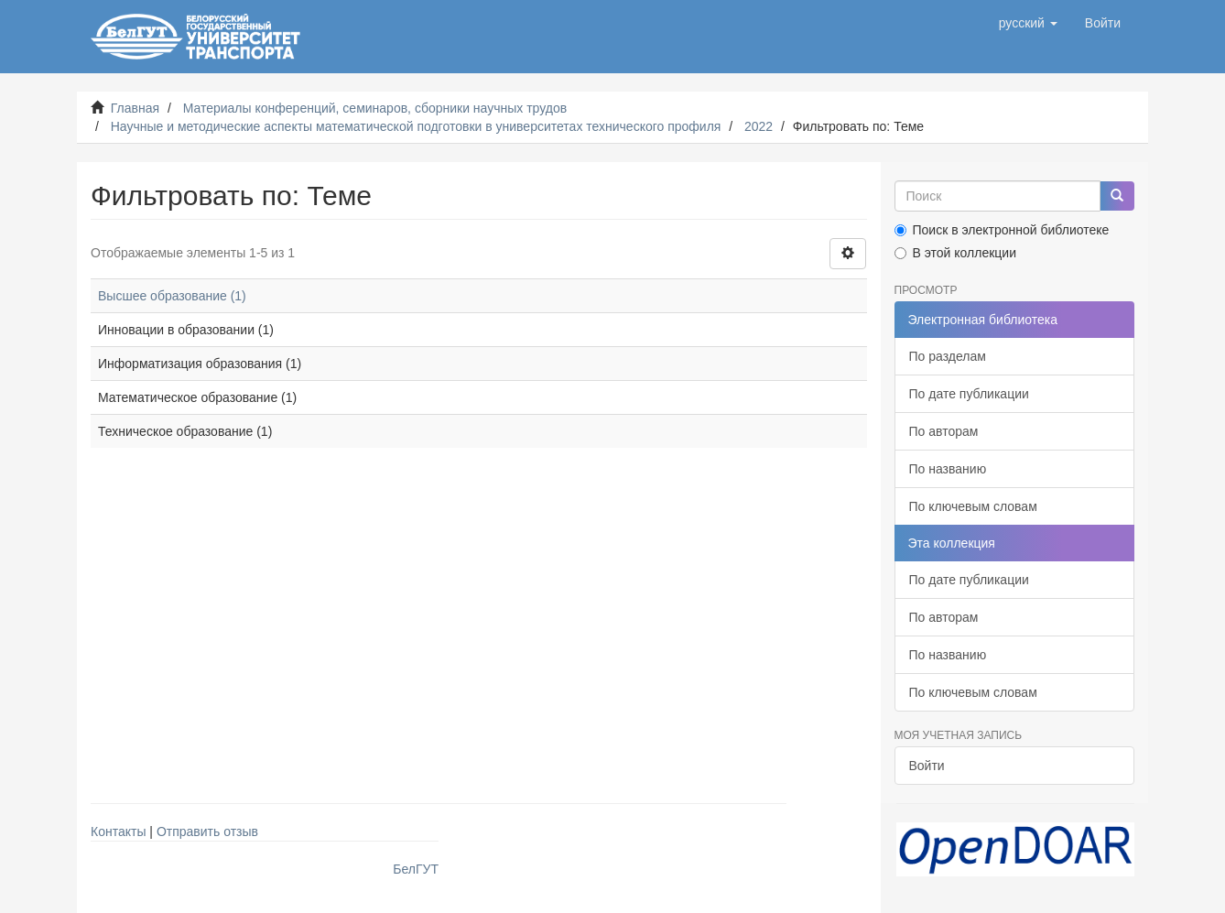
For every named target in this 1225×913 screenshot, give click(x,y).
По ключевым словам (973, 506)
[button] (1028, 23)
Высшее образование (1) (172, 295)
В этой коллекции (955, 252)
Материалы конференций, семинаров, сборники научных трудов (375, 108)
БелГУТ (416, 869)
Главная (135, 108)
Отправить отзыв (207, 831)
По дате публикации (969, 393)
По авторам (944, 431)
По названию (948, 469)
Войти (927, 765)
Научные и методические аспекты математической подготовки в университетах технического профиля (416, 126)
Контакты (118, 831)
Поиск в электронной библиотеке (1002, 230)
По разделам (947, 356)
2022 (758, 126)
